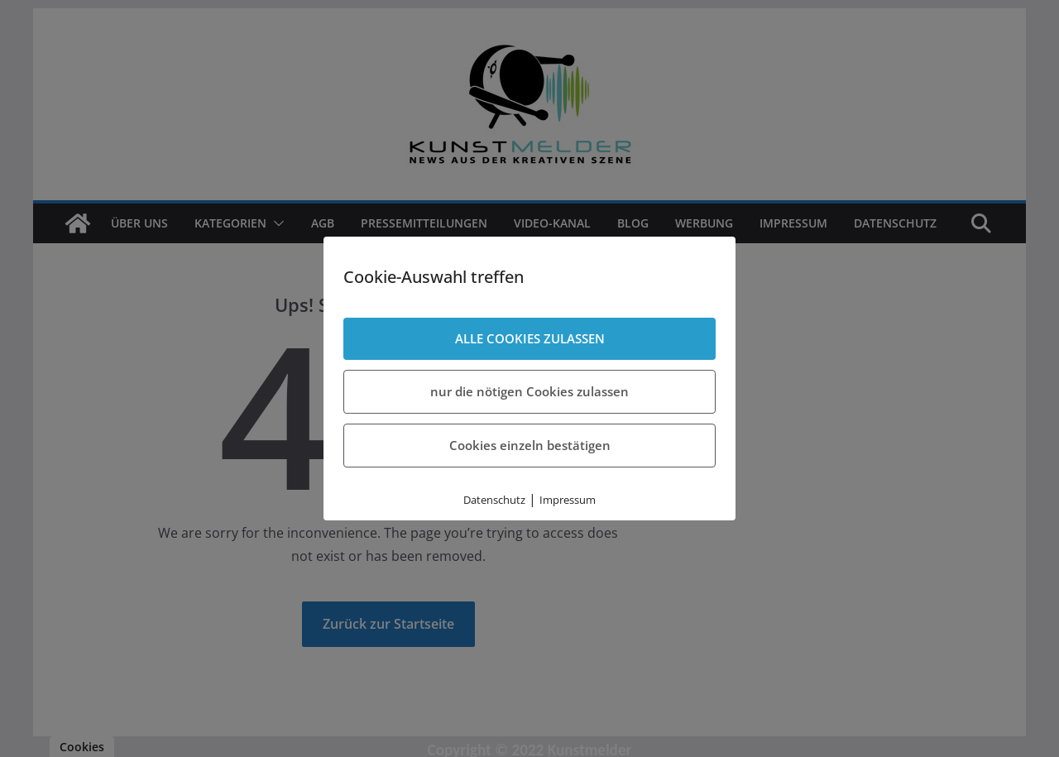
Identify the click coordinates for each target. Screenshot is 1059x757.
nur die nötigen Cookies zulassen (529, 391)
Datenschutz (494, 499)
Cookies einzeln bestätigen (530, 445)
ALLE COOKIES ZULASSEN (530, 338)
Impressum (567, 499)
